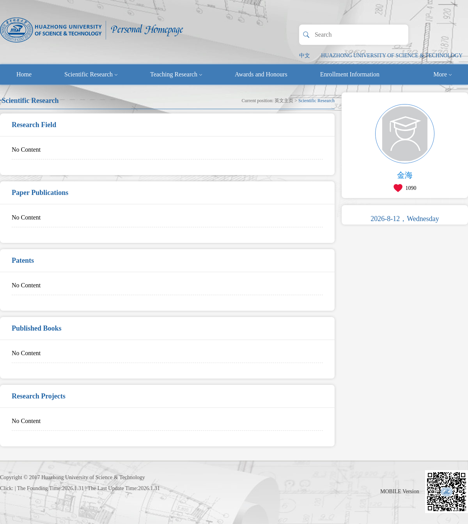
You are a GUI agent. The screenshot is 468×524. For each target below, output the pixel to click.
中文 (304, 55)
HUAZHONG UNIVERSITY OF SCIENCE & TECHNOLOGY (392, 55)
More (442, 74)
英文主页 (284, 100)
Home (24, 74)
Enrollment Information (349, 74)
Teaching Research (176, 74)
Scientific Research (90, 74)
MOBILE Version (399, 491)
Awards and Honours (261, 74)
